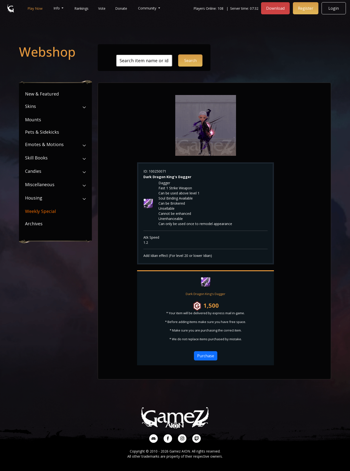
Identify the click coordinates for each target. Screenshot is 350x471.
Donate (121, 8)
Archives (34, 224)
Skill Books (36, 158)
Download (275, 8)
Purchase (205, 355)
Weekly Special (40, 211)
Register (306, 8)
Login (334, 8)
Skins (30, 106)
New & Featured (42, 94)
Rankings (82, 8)
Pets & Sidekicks (42, 132)
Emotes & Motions (44, 144)
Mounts (33, 119)
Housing (33, 198)
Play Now (35, 8)
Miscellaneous (39, 184)
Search (190, 60)
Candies (33, 171)
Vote (102, 8)
